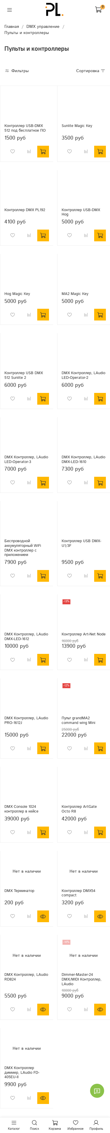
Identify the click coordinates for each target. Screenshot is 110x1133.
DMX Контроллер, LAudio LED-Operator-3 (26, 459)
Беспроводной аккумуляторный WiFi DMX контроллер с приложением (22, 547)
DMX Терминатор (19, 890)
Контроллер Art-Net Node (84, 634)
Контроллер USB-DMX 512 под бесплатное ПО (25, 128)
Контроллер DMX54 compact (78, 893)
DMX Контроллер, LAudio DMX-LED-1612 (26, 637)
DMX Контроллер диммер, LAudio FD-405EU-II (21, 1072)
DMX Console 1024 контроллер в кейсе (21, 809)
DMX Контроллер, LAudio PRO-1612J (26, 720)
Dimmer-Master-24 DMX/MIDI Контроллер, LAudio (81, 979)
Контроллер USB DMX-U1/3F (81, 543)
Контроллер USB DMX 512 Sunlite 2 (23, 375)
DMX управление (43, 27)
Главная (11, 27)
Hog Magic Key (17, 293)
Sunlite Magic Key (77, 125)
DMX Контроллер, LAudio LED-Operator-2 (83, 375)
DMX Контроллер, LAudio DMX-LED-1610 (83, 459)
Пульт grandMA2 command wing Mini (78, 720)
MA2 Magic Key (75, 293)
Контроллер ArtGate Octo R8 (79, 809)
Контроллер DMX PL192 (24, 210)
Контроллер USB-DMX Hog (81, 212)
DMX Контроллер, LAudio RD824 (26, 977)
